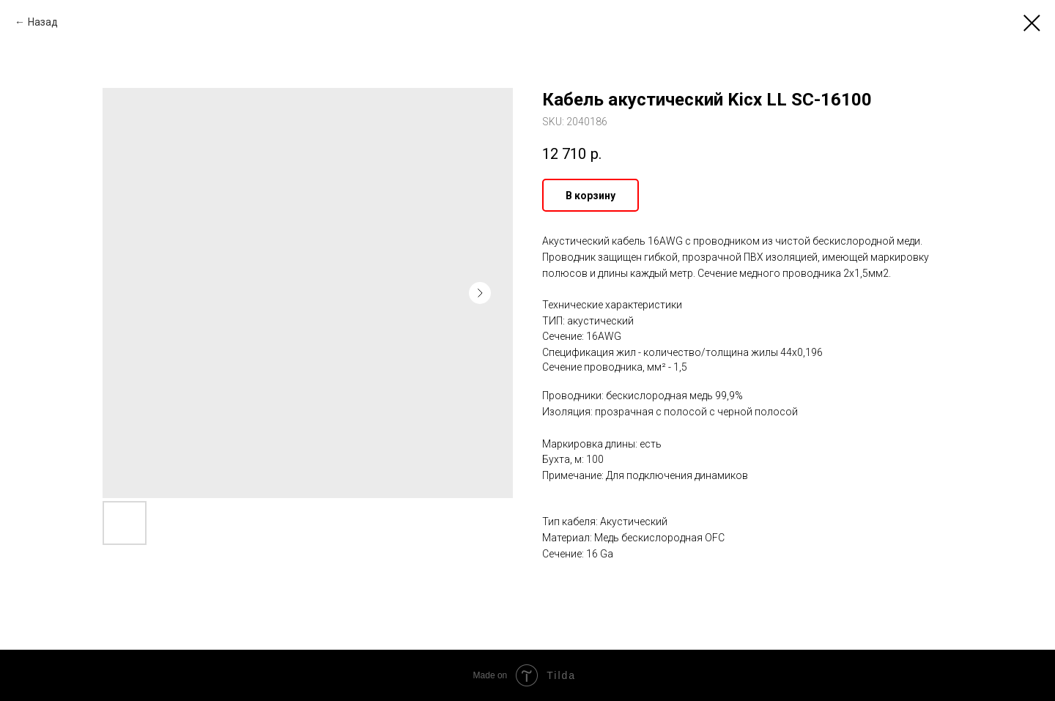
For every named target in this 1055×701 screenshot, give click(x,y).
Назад (43, 22)
